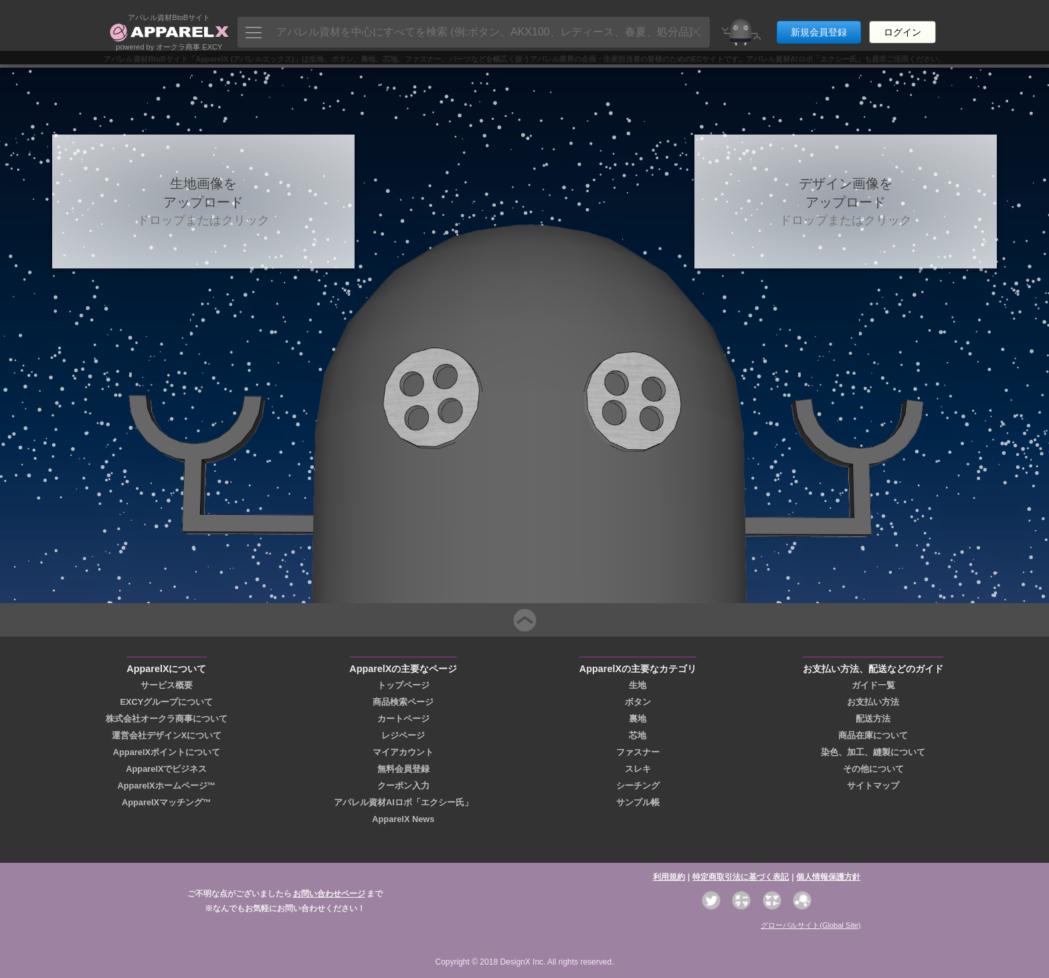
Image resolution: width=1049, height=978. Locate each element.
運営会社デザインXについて (167, 735)
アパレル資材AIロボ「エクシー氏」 (403, 802)
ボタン (638, 702)
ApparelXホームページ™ (166, 786)
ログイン (902, 25)
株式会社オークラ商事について (166, 719)
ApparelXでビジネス (166, 769)
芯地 (637, 735)
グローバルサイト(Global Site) (810, 925)
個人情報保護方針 (828, 877)
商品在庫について (873, 735)
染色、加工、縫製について (873, 752)
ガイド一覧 (873, 685)
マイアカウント (403, 752)
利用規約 (669, 877)
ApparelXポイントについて (166, 752)
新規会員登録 (819, 25)
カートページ (403, 719)
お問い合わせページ (329, 893)
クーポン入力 (403, 786)
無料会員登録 (403, 769)
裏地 (637, 719)
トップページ (403, 685)
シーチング (638, 786)
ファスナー (638, 752)
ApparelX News (403, 819)
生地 (637, 685)
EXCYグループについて (166, 702)
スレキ (638, 769)
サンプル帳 (638, 802)
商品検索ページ (403, 702)
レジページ (403, 735)
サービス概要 (166, 685)
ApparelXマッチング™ (166, 802)
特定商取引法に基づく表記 (740, 877)
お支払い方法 (873, 702)
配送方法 (873, 719)
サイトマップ (873, 786)
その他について (873, 769)
